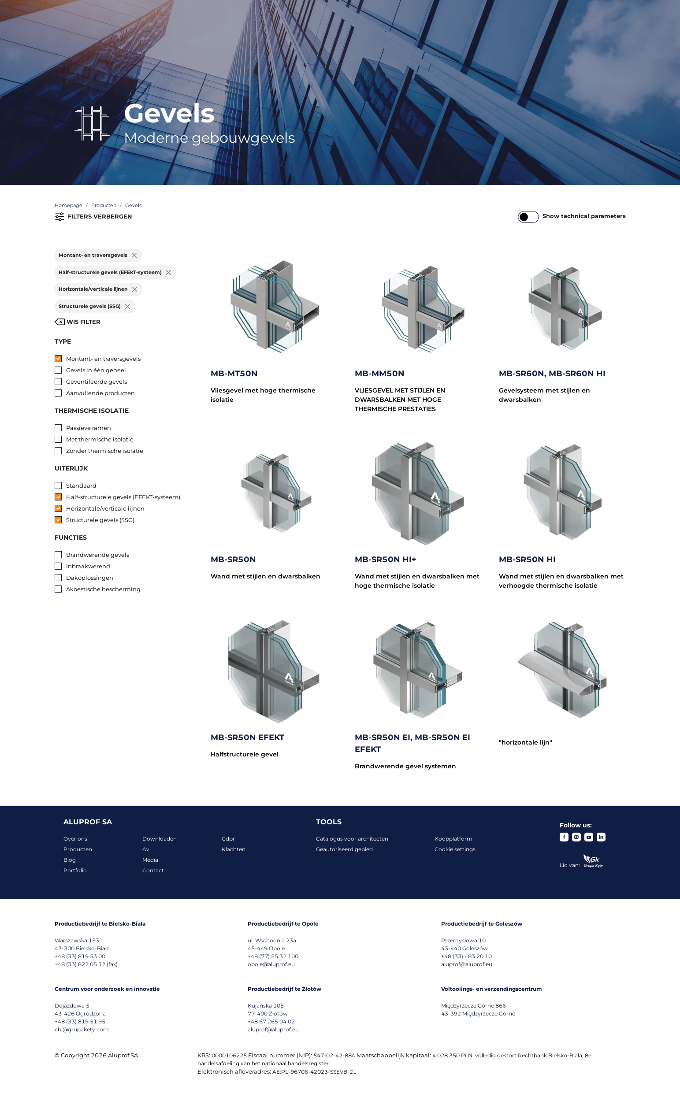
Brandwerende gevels (97, 554)
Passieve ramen (88, 427)
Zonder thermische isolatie (104, 450)
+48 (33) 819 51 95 (80, 1021)
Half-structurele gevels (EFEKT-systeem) (123, 496)
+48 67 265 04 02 (271, 1021)
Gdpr (228, 838)
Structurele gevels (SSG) (100, 519)
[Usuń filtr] (134, 255)
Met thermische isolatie (100, 439)
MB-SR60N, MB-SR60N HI (552, 373)
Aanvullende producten (100, 393)
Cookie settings (455, 849)
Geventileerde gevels (96, 381)
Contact (153, 870)
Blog (69, 859)
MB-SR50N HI (527, 559)
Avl (146, 849)
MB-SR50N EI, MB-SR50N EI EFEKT (412, 743)
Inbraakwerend (88, 566)
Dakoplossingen (89, 577)
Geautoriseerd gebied (344, 849)
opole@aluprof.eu (271, 964)
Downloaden (159, 838)
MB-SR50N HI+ (385, 559)
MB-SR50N (233, 559)
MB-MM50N (380, 373)
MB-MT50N (234, 373)
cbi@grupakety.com (82, 1029)
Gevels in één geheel (96, 370)
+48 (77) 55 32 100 (273, 956)
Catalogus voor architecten (352, 838)
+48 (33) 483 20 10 (466, 956)
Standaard (81, 485)
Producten (77, 849)
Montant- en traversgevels (103, 358)
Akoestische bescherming (103, 589)
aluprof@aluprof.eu (466, 964)
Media (150, 859)
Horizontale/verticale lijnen (105, 508)
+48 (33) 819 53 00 (80, 956)
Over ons (75, 838)
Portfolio (75, 870)
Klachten (233, 849)
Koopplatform (453, 838)
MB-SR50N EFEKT (247, 737)
